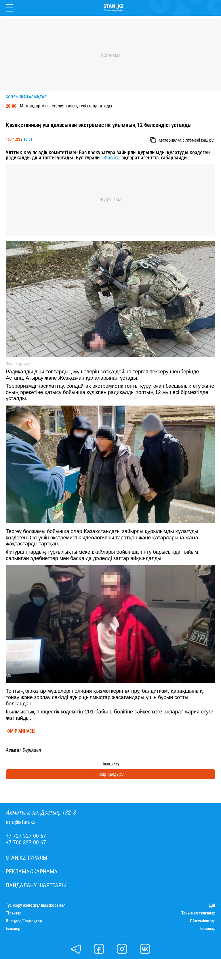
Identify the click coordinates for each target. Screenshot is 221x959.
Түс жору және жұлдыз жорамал (36, 905)
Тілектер (13, 913)
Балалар (207, 928)
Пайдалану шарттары (36, 885)
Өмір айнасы (21, 731)
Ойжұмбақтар (202, 921)
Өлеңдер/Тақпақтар (24, 921)
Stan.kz (111, 157)
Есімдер (13, 928)
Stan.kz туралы (26, 857)
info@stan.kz (21, 822)
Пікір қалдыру (111, 774)
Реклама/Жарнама (32, 871)
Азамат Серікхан (23, 750)
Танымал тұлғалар (198, 913)
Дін (212, 905)
